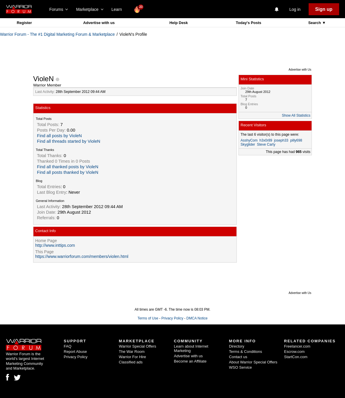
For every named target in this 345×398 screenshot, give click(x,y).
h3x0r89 (265, 140)
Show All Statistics (296, 115)
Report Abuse (75, 351)
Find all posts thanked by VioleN (67, 172)
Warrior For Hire (132, 357)
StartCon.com (295, 357)
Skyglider (248, 144)
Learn (118, 9)
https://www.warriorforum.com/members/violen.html (81, 256)
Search (315, 23)
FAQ (67, 346)
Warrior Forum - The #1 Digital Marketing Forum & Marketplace (57, 34)
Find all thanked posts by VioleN (67, 166)
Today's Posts (248, 23)
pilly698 (296, 140)
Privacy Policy (172, 318)
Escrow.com (294, 351)
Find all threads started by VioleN (68, 141)
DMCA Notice (196, 318)
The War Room (132, 351)
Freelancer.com (297, 346)
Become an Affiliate (190, 361)
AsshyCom (249, 140)
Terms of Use (148, 318)
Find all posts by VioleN (59, 135)
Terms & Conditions (245, 351)
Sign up (323, 9)
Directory (236, 346)
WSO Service (240, 367)
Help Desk (178, 23)
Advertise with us (99, 23)
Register (24, 23)
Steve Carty (266, 144)
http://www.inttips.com (55, 245)
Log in (294, 9)
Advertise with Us (300, 69)
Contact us (238, 357)
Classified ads (131, 362)
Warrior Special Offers (137, 346)
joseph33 (281, 140)
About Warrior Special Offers (253, 362)
